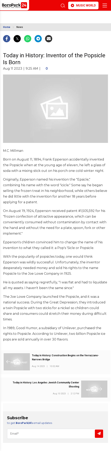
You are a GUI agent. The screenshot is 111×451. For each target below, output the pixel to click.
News (19, 27)
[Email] (55, 434)
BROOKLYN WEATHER (32, 16)
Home (6, 27)
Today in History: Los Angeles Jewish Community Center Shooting (46, 384)
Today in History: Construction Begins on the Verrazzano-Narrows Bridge (65, 357)
